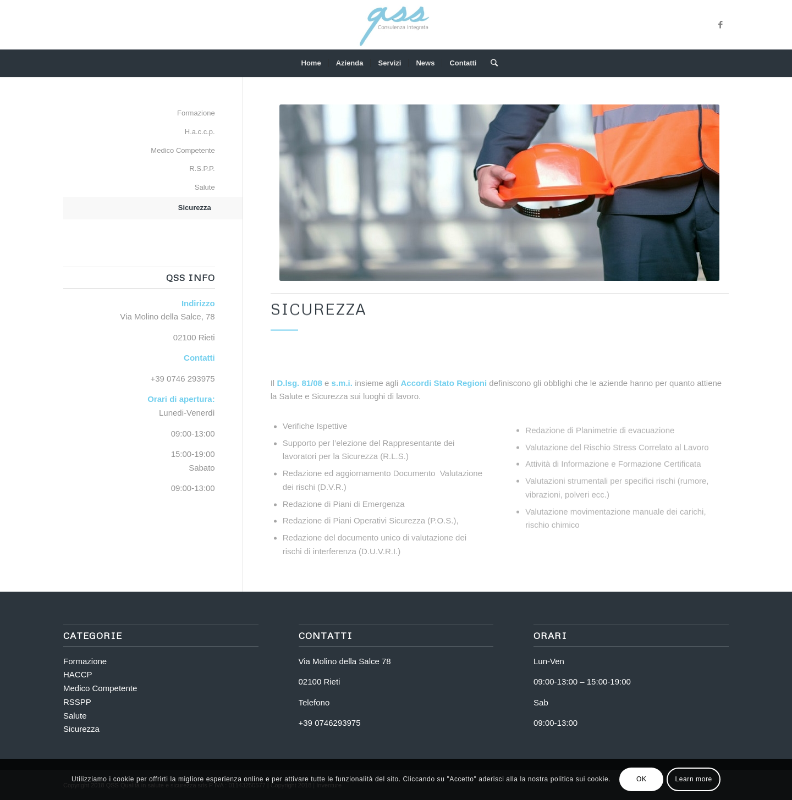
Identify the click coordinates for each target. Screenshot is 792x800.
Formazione (196, 113)
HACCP (77, 674)
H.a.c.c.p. (200, 132)
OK (641, 779)
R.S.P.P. (202, 168)
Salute (205, 187)
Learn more (693, 779)
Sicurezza (194, 207)
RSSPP (77, 702)
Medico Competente (183, 150)
